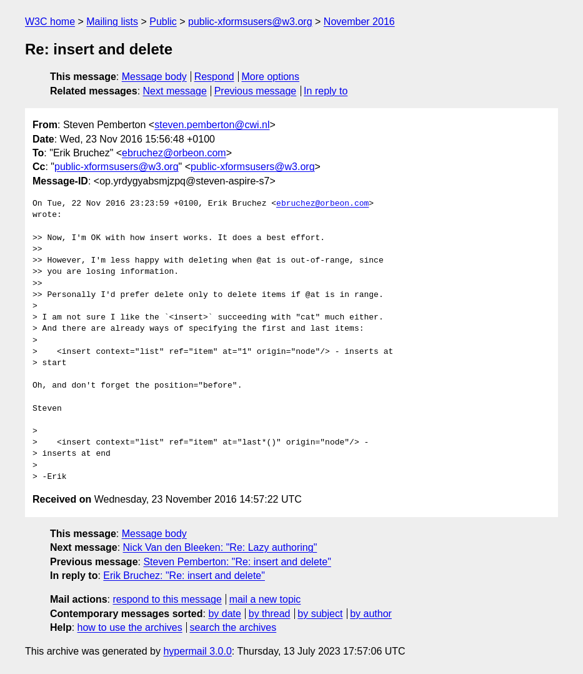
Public (163, 21)
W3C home (50, 21)
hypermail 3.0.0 (197, 651)
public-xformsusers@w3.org (250, 21)
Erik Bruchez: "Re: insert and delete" (184, 575)
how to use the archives (129, 627)
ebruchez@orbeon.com (174, 153)
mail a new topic (265, 599)
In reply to (325, 91)
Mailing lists (112, 21)
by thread (270, 613)
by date (224, 613)
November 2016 (359, 21)
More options (271, 76)
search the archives (233, 627)
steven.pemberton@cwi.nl (211, 124)
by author (371, 613)
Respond (214, 76)
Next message (175, 91)
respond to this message (166, 599)
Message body (154, 76)
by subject (319, 613)
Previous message (255, 91)
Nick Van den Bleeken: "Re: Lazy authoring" (220, 547)
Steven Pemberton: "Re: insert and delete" (237, 561)
